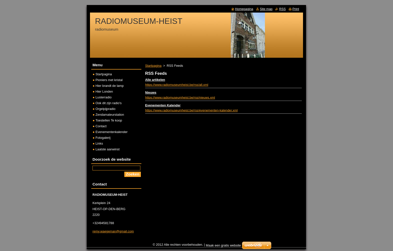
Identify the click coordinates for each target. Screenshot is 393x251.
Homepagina (244, 9)
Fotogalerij (103, 138)
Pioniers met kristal (109, 80)
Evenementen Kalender (163, 105)
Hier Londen (104, 91)
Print (295, 9)
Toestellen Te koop (108, 120)
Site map (266, 9)
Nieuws (150, 92)
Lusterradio (103, 97)
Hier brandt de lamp (109, 86)
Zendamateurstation (109, 114)
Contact (101, 126)
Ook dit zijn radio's (108, 103)
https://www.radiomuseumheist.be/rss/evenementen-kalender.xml (191, 110)
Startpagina (153, 66)
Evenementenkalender (111, 132)
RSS (282, 9)
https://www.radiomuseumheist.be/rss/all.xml (176, 85)
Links (99, 143)
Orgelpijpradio (105, 109)
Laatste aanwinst (107, 149)
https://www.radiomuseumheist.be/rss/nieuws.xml (180, 97)
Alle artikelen (155, 80)
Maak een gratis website (223, 246)
